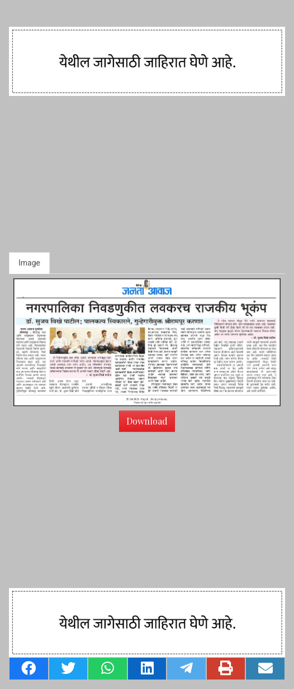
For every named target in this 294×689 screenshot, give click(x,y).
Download (147, 421)
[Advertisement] (147, 174)
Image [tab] (29, 262)
